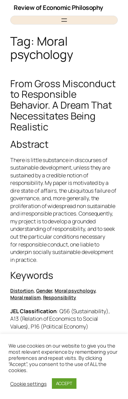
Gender (44, 290)
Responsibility (59, 297)
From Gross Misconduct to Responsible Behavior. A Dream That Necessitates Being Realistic (63, 105)
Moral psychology (75, 290)
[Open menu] (64, 20)
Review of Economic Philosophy (58, 7)
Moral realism (25, 297)
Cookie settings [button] (28, 384)
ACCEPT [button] (64, 383)
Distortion (22, 290)
